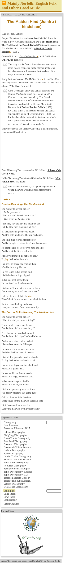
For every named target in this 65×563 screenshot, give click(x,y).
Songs (17, 15)
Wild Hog (14, 86)
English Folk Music (9, 417)
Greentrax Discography (15, 444)
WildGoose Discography (16, 486)
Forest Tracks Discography (17, 438)
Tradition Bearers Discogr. (17, 477)
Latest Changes (11, 503)
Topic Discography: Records (18, 471)
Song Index (9, 490)
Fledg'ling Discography (15, 435)
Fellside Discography (14, 432)
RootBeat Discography (15, 465)
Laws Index (9, 496)
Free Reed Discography (15, 441)
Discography (10, 422)
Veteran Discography (14, 483)
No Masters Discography (16, 462)
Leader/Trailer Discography (17, 456)
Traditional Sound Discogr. (17, 480)
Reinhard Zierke (53, 561)
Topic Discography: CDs (16, 474)
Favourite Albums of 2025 (17, 428)
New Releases (11, 425)
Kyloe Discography (13, 453)
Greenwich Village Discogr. (17, 447)
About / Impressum (9, 561)
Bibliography (10, 499)
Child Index (9, 493)
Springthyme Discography (17, 468)
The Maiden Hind (27, 56)
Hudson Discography (14, 450)
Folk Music (7, 15)
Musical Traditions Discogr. (17, 459)
